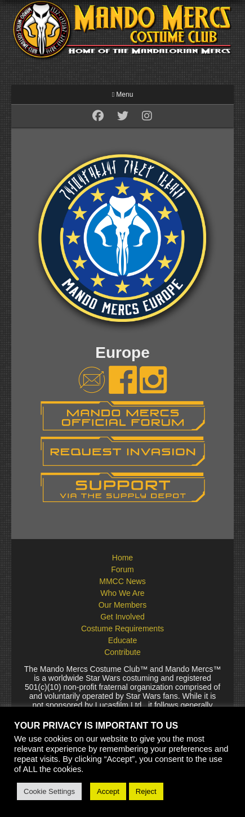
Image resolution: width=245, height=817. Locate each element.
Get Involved (122, 616)
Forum (122, 569)
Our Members (123, 604)
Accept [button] (108, 791)
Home (122, 557)
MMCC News (122, 581)
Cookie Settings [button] (49, 791)
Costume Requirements (122, 628)
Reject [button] (146, 791)
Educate (122, 640)
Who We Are (122, 593)
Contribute (122, 652)
